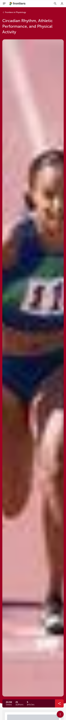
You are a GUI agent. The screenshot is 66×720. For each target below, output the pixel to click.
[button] (19, 703)
